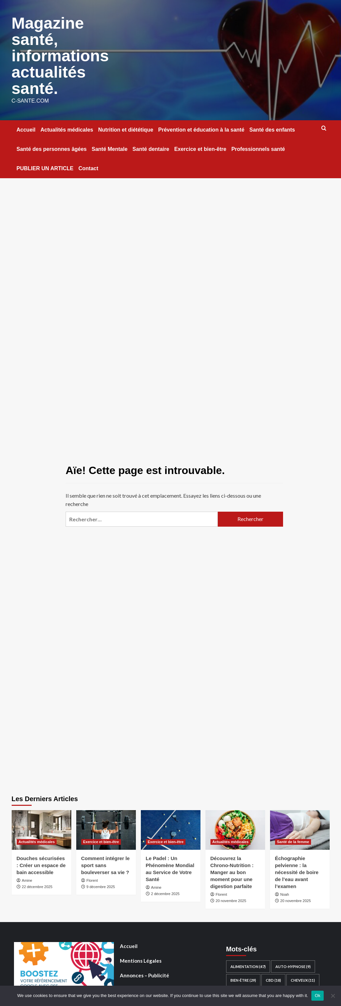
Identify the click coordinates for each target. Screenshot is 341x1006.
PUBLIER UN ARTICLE (45, 167)
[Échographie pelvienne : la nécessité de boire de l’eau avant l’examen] (300, 828)
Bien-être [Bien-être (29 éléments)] (243, 978)
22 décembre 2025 (37, 885)
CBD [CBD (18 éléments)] (273, 978)
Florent (92, 879)
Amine (27, 879)
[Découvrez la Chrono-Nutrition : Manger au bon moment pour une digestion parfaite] (235, 828)
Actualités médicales (66, 128)
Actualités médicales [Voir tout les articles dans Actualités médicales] (37, 840)
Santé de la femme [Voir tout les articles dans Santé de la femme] (293, 840)
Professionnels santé (258, 147)
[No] (332, 995)
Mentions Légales (141, 959)
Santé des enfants (272, 128)
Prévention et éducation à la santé (201, 128)
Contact (88, 167)
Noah (284, 893)
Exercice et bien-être (200, 147)
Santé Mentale (110, 147)
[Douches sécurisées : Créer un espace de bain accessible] (41, 828)
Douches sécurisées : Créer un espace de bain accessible (41, 863)
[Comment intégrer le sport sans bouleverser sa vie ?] (106, 828)
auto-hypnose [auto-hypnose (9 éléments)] (293, 965)
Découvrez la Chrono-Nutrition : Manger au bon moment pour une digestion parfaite (232, 870)
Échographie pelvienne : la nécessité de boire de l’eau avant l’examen (297, 870)
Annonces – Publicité (144, 974)
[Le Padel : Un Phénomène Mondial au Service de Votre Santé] (170, 828)
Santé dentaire (151, 147)
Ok (317, 995)
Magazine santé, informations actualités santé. (60, 55)
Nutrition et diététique (125, 128)
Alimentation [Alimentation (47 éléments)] (248, 965)
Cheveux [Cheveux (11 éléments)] (303, 978)
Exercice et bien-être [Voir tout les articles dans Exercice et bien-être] (101, 840)
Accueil (26, 128)
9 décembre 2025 (101, 885)
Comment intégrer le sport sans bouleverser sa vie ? (105, 863)
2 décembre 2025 (165, 892)
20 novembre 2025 (231, 899)
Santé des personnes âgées (52, 147)
